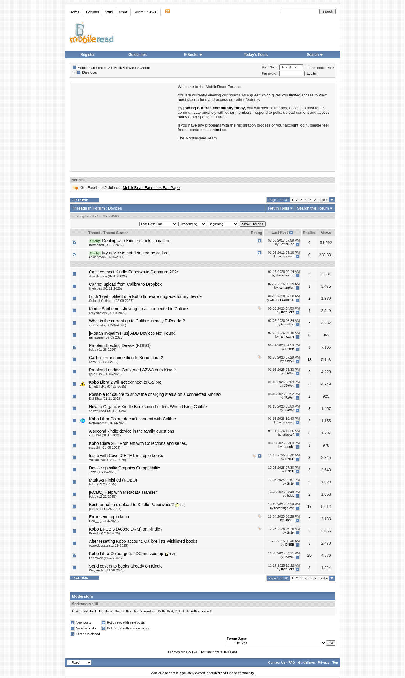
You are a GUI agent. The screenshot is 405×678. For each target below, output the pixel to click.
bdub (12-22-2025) (102, 496)
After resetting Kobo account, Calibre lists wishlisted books (143, 541)
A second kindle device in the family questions (131, 431)
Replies (309, 233)
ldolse (108, 611)
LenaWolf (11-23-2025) (106, 558)
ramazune (287, 336)
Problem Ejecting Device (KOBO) (120, 345)
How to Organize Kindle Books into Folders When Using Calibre (148, 406)
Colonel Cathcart (282, 300)
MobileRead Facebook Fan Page (151, 187)
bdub (290, 495)
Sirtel (290, 483)
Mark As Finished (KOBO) (113, 480)
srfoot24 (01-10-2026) (105, 435)
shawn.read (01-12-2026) (107, 411)
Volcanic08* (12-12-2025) (107, 460)
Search (315, 55)
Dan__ (289, 520)
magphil (288, 446)
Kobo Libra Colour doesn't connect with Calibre (132, 418)
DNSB (289, 348)
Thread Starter (115, 233)
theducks (287, 312)
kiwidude (150, 611)
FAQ (291, 662)
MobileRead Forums (92, 68)
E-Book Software (123, 68)
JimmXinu (193, 611)
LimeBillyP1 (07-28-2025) (107, 386)
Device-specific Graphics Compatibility (124, 467)
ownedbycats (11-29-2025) (108, 545)
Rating (256, 233)
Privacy (323, 662)
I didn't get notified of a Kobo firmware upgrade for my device (145, 296)
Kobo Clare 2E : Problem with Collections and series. (138, 443)
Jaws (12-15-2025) (102, 472)
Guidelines (137, 55)
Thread (94, 233)
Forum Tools (278, 208)
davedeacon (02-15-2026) (108, 276)
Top (335, 662)
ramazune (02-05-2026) (106, 337)
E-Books (193, 55)
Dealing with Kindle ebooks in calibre (136, 240)
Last (323, 200)
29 (309, 555)
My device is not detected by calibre (135, 252)
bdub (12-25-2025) (102, 484)
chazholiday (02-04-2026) (107, 325)
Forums (92, 12)
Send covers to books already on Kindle (126, 566)
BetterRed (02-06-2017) (106, 245)
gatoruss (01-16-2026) (105, 374)
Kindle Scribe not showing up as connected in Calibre (138, 308)
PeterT (179, 611)
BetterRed (287, 244)
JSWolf (289, 373)
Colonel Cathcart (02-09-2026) (111, 300)
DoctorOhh (123, 611)
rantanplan (286, 287)
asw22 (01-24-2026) (103, 362)
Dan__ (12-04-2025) (104, 521)
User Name (270, 67)
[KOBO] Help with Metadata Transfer (123, 492)
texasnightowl (284, 508)
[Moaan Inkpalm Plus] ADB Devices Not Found (132, 333)
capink (207, 611)
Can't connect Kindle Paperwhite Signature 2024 (134, 272)
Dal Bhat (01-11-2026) (105, 398)
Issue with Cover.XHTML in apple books (126, 455)
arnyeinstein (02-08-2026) (108, 313)
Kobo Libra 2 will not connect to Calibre (125, 382)
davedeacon (285, 275)
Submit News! (145, 12)
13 (309, 359)
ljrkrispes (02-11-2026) (105, 288)
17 (309, 506)
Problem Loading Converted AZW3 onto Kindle (132, 370)
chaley (137, 611)
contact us (217, 129)
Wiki (109, 12)
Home (74, 12)
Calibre (144, 68)
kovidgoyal (286, 256)
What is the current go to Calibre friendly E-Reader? (137, 321)
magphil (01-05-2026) (104, 447)
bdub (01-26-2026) (102, 349)
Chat (123, 12)
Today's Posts (256, 55)
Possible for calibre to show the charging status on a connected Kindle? (155, 394)
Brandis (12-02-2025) (104, 533)
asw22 (289, 361)
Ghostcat (287, 324)
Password (269, 73)
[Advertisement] (123, 126)
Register (87, 55)
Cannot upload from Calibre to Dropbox (125, 284)
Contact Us (276, 662)
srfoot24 (288, 434)
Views (326, 233)
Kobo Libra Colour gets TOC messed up (126, 553)
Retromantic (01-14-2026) (108, 423)
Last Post (280, 232)
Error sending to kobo (109, 516)
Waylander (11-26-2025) (107, 570)
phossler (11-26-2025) (105, 509)
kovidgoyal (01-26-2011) (107, 257)
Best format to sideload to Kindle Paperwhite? (131, 504)
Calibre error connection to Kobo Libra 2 (126, 357)
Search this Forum (313, 208)
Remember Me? (320, 68)
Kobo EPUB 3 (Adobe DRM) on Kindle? (125, 529)
